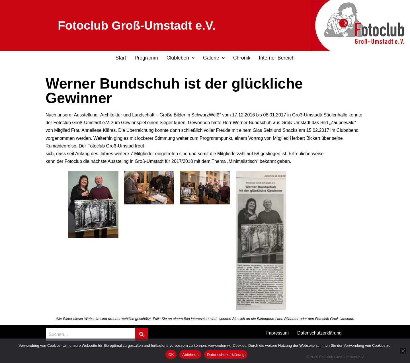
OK (171, 354)
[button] (180, 58)
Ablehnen (190, 354)
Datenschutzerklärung (319, 333)
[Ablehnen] (403, 351)
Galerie (214, 58)
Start (120, 58)
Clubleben (180, 58)
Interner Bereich (276, 58)
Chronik (242, 58)
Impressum (277, 333)
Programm (146, 58)
